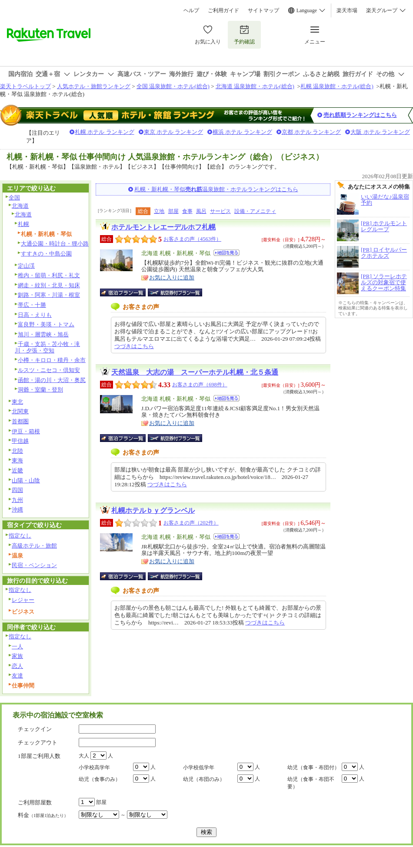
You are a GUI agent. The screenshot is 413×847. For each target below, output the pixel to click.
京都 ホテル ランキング (311, 132)
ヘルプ (191, 10)
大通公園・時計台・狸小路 (55, 243)
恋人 (17, 666)
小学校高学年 (94, 767)
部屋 (173, 211)
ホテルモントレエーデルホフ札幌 (163, 227)
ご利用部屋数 (35, 802)
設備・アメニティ (255, 211)
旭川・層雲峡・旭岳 (43, 334)
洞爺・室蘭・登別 (40, 389)
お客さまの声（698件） (199, 385)
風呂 (201, 211)
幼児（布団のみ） (204, 779)
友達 (17, 675)
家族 (17, 656)
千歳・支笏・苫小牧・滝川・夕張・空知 (47, 347)
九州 (17, 500)
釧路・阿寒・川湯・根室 (49, 295)
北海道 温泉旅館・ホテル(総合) (255, 86)
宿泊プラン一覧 (127, 292)
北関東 (20, 411)
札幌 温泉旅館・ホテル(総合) (336, 86)
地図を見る (226, 252)
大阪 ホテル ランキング (380, 132)
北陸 (17, 451)
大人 (84, 756)
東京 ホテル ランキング (173, 132)
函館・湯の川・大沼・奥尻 (52, 380)
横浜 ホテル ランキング (242, 132)
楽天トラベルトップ (25, 86)
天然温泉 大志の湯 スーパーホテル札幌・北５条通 (194, 372)
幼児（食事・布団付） (313, 767)
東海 (17, 460)
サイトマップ (263, 10)
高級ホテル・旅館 (34, 545)
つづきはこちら (134, 346)
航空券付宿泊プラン (175, 292)
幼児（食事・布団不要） (310, 783)
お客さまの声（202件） (191, 523)
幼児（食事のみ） (99, 779)
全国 (14, 197)
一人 (17, 646)
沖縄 (17, 509)
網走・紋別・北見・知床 (49, 285)
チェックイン (35, 729)
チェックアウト (37, 742)
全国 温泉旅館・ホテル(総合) (173, 86)
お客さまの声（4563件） (192, 239)
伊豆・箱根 (26, 431)
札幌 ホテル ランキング (104, 132)
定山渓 (26, 265)
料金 (43, 815)
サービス (220, 211)
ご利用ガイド (223, 10)
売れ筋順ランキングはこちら (360, 115)
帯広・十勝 (32, 305)
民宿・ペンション (34, 565)
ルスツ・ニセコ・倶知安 (49, 370)
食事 (187, 211)
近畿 (17, 470)
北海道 (20, 206)
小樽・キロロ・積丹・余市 (52, 360)
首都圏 (20, 421)
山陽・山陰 (26, 480)
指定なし (20, 535)
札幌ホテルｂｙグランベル (153, 510)
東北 (17, 402)
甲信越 (20, 441)
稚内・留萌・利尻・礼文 (49, 275)
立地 (159, 211)
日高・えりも (35, 315)
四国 (17, 490)
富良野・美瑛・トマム (46, 324)
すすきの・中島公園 (46, 253)
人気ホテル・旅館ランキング (93, 86)
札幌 (23, 224)
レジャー (23, 600)
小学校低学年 (198, 767)
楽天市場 (346, 10)
